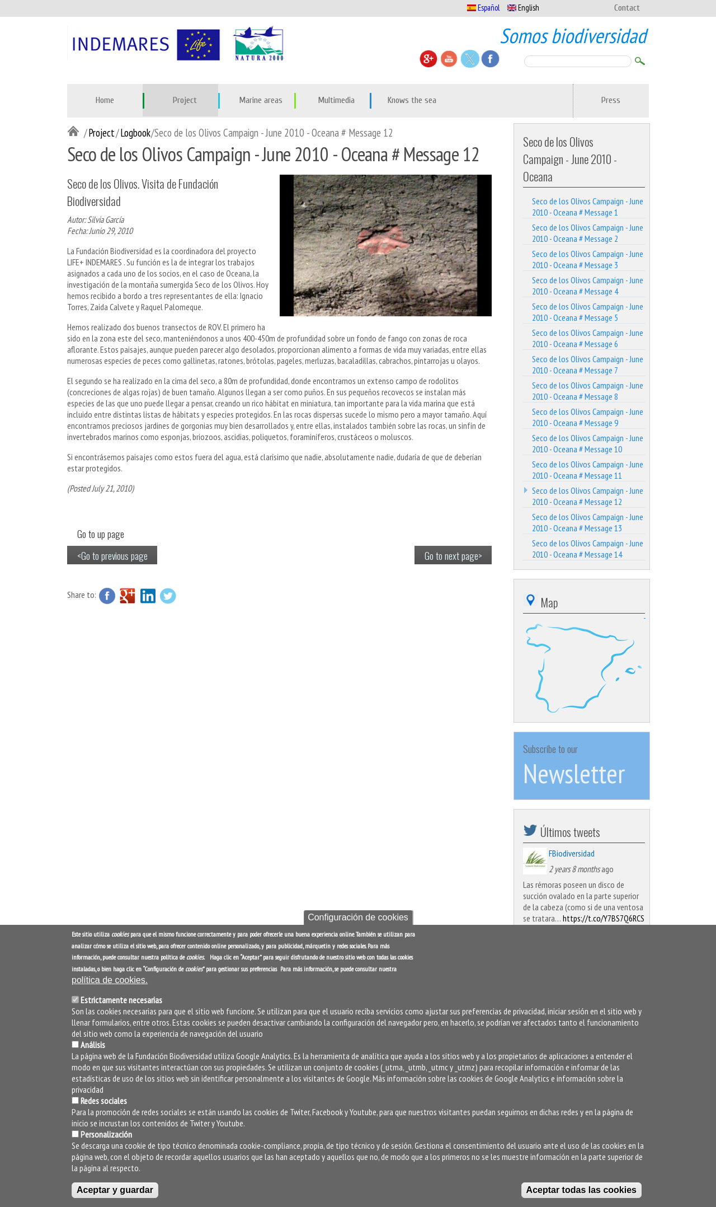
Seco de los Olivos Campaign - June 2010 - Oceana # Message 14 (587, 548)
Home (105, 100)
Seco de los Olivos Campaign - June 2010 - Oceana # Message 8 (587, 391)
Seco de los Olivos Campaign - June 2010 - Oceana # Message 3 (587, 259)
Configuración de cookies (358, 917)
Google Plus (127, 596)
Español (483, 7)
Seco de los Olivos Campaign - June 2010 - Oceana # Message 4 (587, 285)
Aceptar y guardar (115, 1190)
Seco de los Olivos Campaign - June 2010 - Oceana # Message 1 (587, 206)
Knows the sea (412, 100)
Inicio (75, 132)
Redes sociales (104, 1100)
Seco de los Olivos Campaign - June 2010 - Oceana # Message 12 (587, 496)
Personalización (106, 1134)
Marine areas (260, 100)
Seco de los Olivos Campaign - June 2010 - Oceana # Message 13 (587, 522)
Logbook (135, 132)
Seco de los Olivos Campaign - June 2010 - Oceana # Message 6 (587, 338)
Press (610, 100)
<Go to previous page (112, 555)
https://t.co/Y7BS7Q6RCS (603, 918)
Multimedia (336, 100)
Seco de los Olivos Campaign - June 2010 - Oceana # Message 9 (587, 417)
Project (185, 100)
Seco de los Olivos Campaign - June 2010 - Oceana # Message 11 (587, 470)
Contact (627, 8)
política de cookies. (110, 980)
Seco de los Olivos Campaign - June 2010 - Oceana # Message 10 (587, 443)
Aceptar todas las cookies (581, 1190)
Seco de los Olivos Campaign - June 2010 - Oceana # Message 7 (587, 364)
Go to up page (100, 533)
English (523, 7)
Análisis (93, 1044)
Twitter (168, 596)
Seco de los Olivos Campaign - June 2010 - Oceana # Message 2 (587, 233)
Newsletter (574, 773)
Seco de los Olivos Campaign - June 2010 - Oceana (570, 159)
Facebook (107, 596)
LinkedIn (148, 596)
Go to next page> (453, 555)
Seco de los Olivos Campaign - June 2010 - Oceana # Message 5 (587, 312)
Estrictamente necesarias (121, 999)
